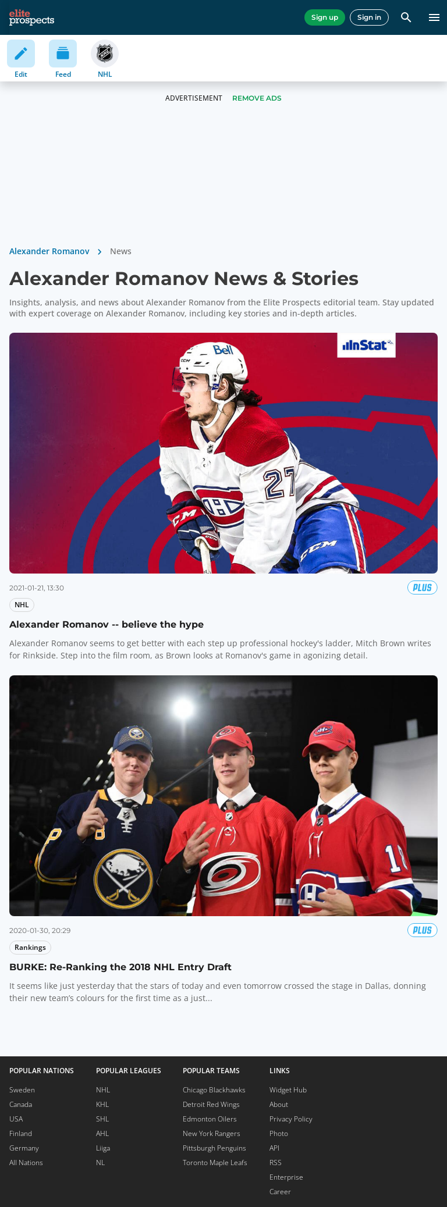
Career (280, 1192)
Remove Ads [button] (257, 98)
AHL (102, 1133)
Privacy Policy (291, 1119)
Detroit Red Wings (211, 1104)
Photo (278, 1133)
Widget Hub (288, 1090)
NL (100, 1162)
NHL (103, 1090)
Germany (24, 1148)
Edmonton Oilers (210, 1119)
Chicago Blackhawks (214, 1090)
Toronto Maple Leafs (215, 1162)
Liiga (103, 1148)
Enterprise (286, 1177)
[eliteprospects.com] (31, 17)
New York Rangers (211, 1133)
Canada (20, 1104)
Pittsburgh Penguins (214, 1148)
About (278, 1104)
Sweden (22, 1090)
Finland (20, 1133)
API (274, 1148)
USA (16, 1119)
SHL (102, 1119)
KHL (102, 1104)
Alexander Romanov (49, 251)
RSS (275, 1162)
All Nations (26, 1162)
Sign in (369, 17)
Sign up (324, 17)
